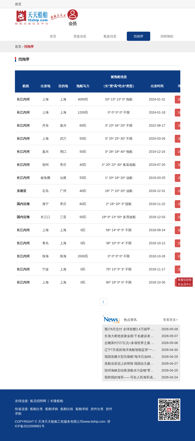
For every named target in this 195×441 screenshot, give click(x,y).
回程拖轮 (167, 36)
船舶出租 (66, 409)
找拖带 (138, 36)
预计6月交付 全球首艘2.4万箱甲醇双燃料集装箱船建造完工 (147, 329)
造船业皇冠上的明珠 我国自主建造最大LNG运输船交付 (144, 363)
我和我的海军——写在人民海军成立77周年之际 (138, 377)
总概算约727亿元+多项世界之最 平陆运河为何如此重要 (144, 343)
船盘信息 (110, 36)
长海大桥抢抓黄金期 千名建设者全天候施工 (136, 336)
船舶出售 (36, 409)
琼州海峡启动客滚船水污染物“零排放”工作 (134, 370)
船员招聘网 (38, 401)
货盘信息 (79, 36)
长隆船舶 (56, 401)
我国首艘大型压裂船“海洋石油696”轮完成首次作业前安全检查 (148, 356)
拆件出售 (97, 409)
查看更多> (170, 320)
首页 (18, 4)
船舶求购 (51, 409)
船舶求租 (82, 409)
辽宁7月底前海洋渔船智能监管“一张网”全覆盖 (137, 350)
